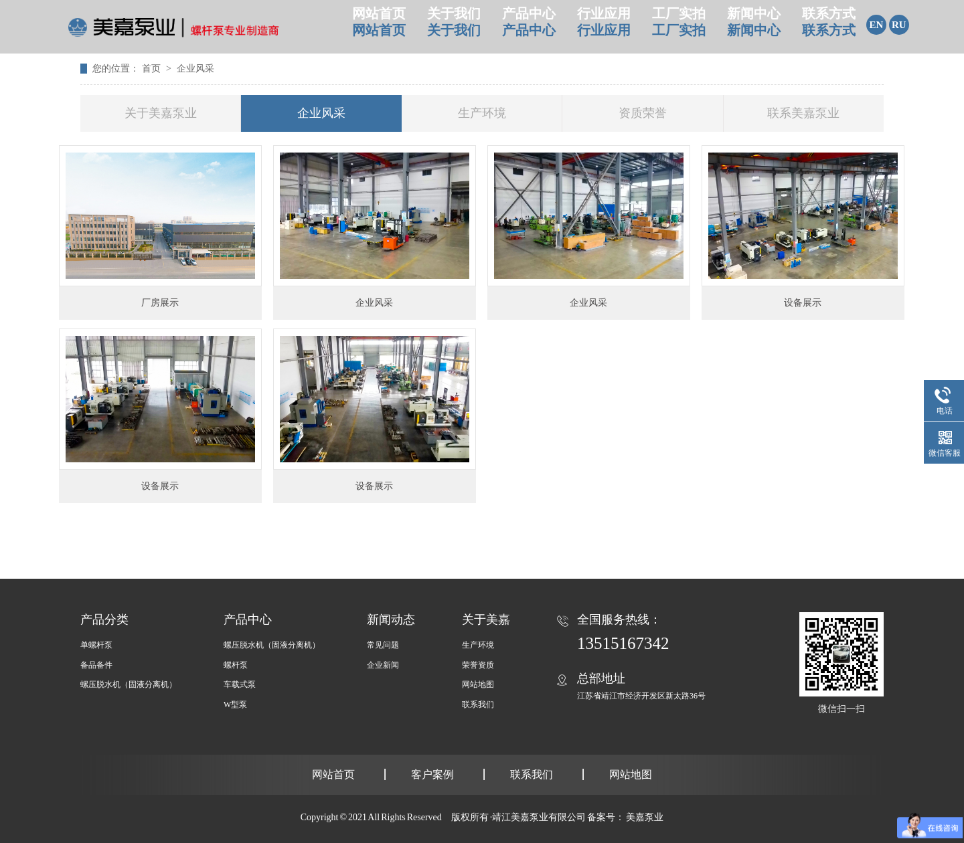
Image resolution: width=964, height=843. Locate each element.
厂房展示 (160, 303)
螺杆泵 (236, 665)
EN (877, 24)
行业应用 (603, 26)
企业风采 (195, 69)
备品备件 (96, 665)
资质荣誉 (643, 113)
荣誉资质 (478, 665)
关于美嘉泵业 (161, 113)
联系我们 (478, 704)
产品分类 (104, 619)
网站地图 (478, 684)
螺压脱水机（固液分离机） (128, 684)
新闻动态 (391, 619)
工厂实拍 (678, 26)
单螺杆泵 (96, 645)
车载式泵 (240, 684)
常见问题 (383, 645)
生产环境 (482, 113)
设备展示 (802, 303)
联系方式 (828, 26)
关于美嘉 (486, 619)
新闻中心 (753, 26)
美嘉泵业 (644, 817)
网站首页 (378, 26)
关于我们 (453, 26)
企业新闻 (383, 665)
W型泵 (235, 704)
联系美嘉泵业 (803, 113)
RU (899, 24)
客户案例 (432, 774)
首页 (152, 69)
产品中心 (528, 26)
